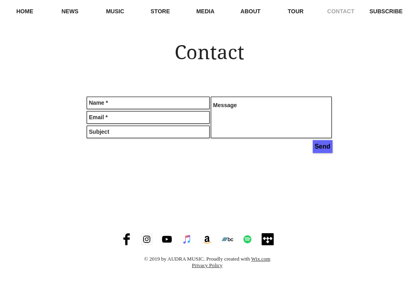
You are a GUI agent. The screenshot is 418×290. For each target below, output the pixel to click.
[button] (205, 11)
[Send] (323, 146)
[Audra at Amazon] (207, 239)
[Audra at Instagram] (147, 239)
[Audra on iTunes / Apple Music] (187, 239)
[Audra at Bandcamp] (227, 239)
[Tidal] (268, 239)
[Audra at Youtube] (167, 239)
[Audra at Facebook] (127, 239)
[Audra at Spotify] (247, 239)
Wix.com (260, 259)
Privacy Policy (207, 265)
